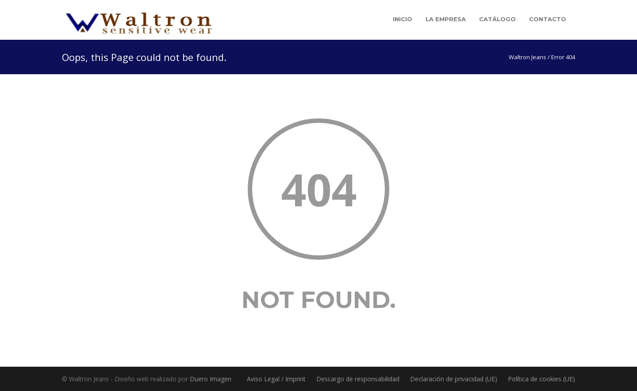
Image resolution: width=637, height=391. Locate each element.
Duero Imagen (210, 379)
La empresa (446, 19)
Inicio (402, 19)
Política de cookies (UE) (541, 379)
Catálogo (497, 19)
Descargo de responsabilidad (357, 379)
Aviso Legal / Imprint (276, 379)
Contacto (547, 19)
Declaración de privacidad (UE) (453, 379)
